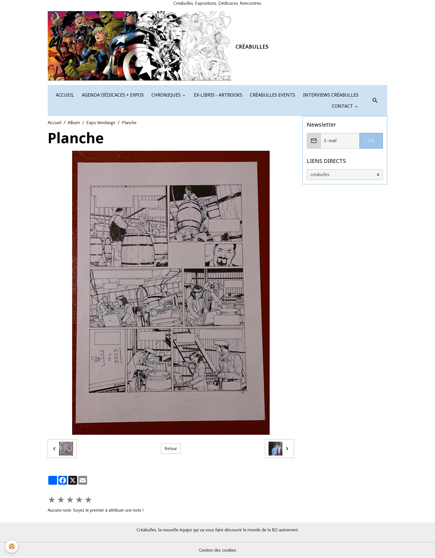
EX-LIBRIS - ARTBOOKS (217, 95)
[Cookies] (12, 546)
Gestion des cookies (217, 550)
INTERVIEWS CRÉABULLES (330, 95)
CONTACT (342, 106)
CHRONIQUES (166, 95)
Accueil (54, 122)
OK (371, 140)
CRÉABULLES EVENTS (272, 95)
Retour (171, 448)
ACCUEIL (64, 95)
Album (74, 122)
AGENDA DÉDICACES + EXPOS (112, 95)
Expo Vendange (100, 122)
